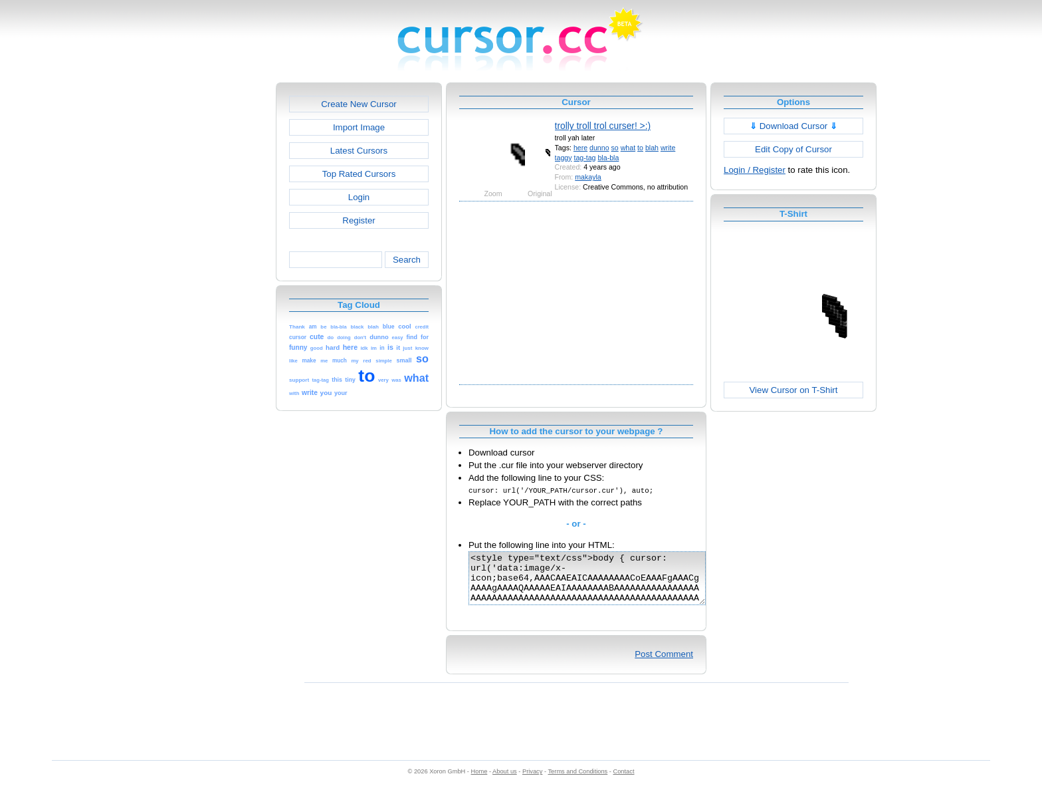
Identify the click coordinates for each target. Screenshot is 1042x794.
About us (504, 781)
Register (358, 220)
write (668, 148)
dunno (599, 148)
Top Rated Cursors (359, 174)
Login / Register (754, 170)
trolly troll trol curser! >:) (603, 125)
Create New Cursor (359, 104)
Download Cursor (793, 126)
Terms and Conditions (577, 781)
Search (407, 260)
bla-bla (608, 158)
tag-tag (584, 158)
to (640, 148)
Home (479, 781)
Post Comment (664, 664)
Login (358, 197)
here (580, 148)
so (615, 148)
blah (652, 148)
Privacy (532, 781)
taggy (563, 158)
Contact (624, 781)
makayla (588, 177)
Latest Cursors (358, 151)
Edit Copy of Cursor (793, 149)
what (628, 148)
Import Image (359, 127)
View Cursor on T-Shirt (794, 390)
